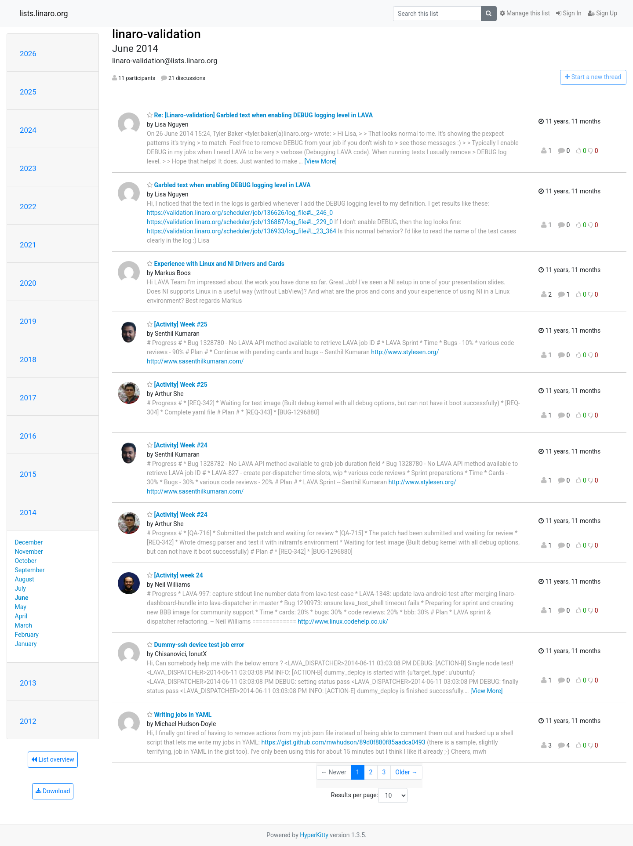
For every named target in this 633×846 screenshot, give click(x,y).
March (24, 625)
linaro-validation (156, 34)
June (22, 597)
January (26, 643)
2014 (28, 512)
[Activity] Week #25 (177, 324)
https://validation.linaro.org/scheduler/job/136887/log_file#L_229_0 (240, 221)
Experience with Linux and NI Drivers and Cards (215, 263)
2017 (28, 397)
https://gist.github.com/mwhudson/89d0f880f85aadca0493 (343, 742)
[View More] (320, 161)
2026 (28, 53)
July (20, 588)
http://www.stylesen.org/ (405, 352)
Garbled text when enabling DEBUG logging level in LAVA (229, 185)
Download (53, 791)
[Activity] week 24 (175, 575)
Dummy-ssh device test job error (195, 644)
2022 (28, 206)
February (27, 634)
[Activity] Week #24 (177, 445)
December (29, 542)
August (24, 579)
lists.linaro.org (43, 13)
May (20, 606)
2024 (28, 130)
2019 (28, 321)
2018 (28, 359)
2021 (28, 244)
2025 (28, 91)
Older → (406, 772)
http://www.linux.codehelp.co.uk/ (343, 621)
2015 (28, 474)
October (25, 560)
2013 (28, 683)
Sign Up (602, 13)
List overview (52, 759)
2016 (28, 436)
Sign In (569, 13)
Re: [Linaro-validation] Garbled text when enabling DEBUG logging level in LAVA (260, 115)
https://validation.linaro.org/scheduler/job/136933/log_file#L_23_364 (241, 231)
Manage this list (525, 13)
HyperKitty (314, 835)
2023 (28, 168)
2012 (28, 721)
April (21, 616)
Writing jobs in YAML (179, 714)
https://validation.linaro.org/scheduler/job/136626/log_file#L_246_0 (240, 212)
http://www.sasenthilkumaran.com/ (195, 361)
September (30, 570)
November (29, 551)
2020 (28, 283)
